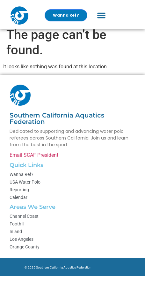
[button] (101, 15)
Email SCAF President (34, 160)
